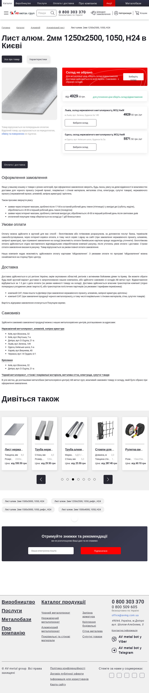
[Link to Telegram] (126, 675)
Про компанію (13, 630)
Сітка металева (92, 631)
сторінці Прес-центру (30, 256)
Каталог (8, 3)
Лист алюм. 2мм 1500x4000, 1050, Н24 (81, 509)
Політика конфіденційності (67, 668)
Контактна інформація (125, 630)
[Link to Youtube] (142, 675)
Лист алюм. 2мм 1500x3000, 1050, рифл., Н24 (28, 509)
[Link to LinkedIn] (134, 675)
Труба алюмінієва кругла (74, 449)
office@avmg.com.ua (125, 615)
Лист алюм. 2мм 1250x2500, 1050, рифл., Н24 (77, 501)
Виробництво (23, 3)
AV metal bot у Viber (127, 639)
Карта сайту (58, 684)
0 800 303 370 (72, 12)
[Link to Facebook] (111, 675)
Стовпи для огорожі (104, 449)
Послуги (42, 3)
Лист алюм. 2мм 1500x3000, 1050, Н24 (24, 501)
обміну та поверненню (13, 133)
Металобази (17, 619)
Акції (109, 3)
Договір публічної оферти (67, 673)
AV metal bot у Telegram (127, 650)
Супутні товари (92, 636)
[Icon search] (53, 13)
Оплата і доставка (63, 3)
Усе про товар (12, 59)
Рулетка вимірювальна (134, 449)
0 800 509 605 (124, 607)
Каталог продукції (63, 601)
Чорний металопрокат (55, 612)
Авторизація (125, 13)
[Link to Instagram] (119, 675)
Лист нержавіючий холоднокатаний (14, 449)
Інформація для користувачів (69, 679)
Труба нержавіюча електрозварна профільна (44, 449)
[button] (41, 479)
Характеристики (38, 59)
